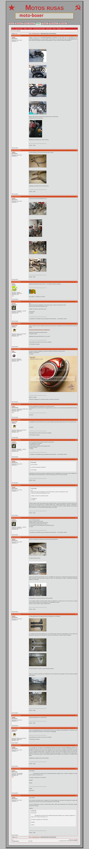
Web (13, 295)
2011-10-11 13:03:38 (16, 404)
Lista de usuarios (19, 28)
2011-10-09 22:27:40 (16, 196)
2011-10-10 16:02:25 (16, 281)
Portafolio (53, 23)
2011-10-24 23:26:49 (16, 715)
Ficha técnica (29, 23)
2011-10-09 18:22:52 (16, 150)
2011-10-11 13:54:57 (16, 419)
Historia (63, 23)
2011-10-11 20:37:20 (16, 439)
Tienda (44, 23)
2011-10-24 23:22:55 (16, 614)
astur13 (14, 303)
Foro (38, 23)
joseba (13, 770)
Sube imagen (49, 28)
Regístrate (59, 28)
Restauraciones (36, 33)
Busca (54, 28)
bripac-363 (14, 325)
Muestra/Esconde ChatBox (39, 28)
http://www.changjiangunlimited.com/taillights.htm (39, 329)
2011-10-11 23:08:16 (16, 485)
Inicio (11, 23)
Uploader (30, 28)
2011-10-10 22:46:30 (16, 301)
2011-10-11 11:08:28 (16, 323)
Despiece (19, 23)
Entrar (64, 28)
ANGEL (13, 37)
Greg (13, 351)
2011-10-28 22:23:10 (16, 745)
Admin (13, 406)
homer (13, 284)
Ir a (22, 840)
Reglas (25, 28)
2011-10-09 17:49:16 (16, 35)
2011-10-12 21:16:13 (16, 537)
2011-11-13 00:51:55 (16, 768)
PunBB (75, 839)
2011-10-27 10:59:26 (16, 728)
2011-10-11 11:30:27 (16, 349)
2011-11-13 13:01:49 (16, 795)
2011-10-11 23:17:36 (16, 517)
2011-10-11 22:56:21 (16, 459)
